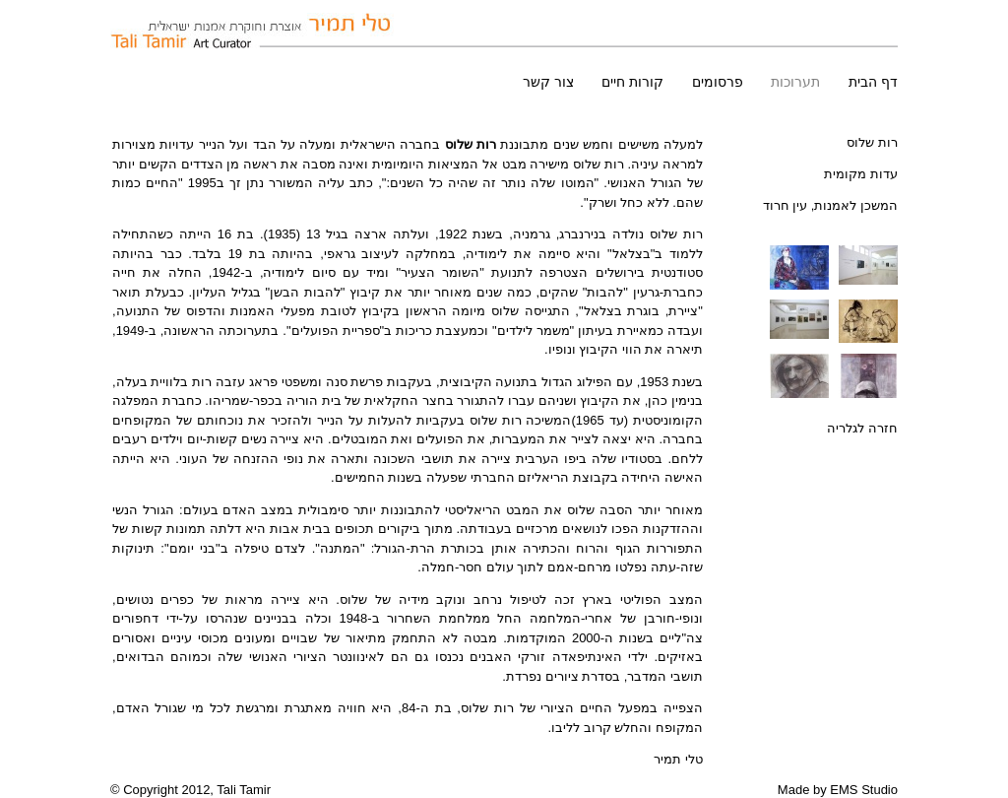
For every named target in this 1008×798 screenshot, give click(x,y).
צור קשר (548, 82)
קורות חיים (632, 82)
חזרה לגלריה (862, 428)
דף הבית (873, 82)
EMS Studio (864, 789)
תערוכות (795, 82)
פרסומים (717, 82)
